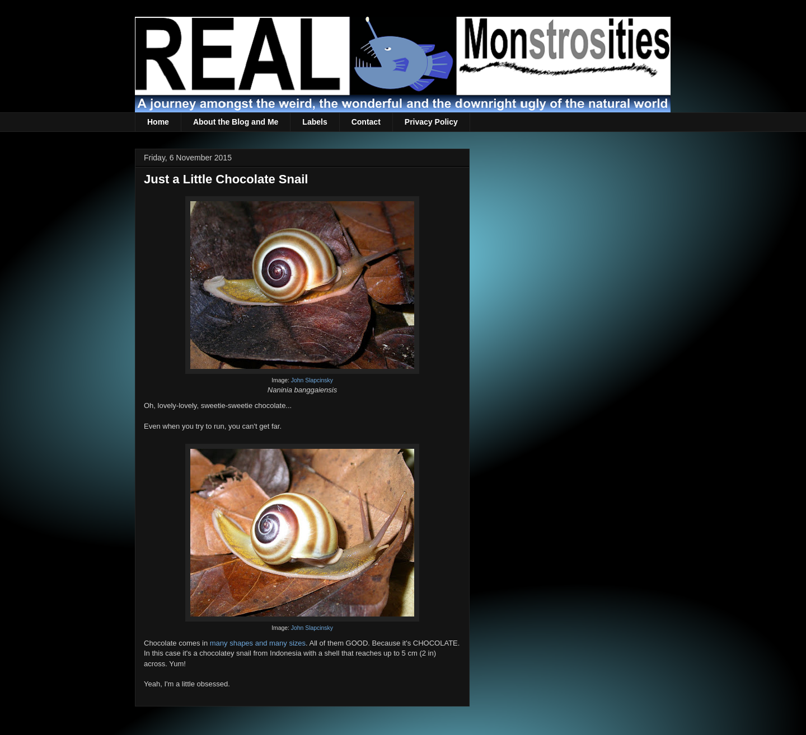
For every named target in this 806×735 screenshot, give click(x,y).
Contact (366, 121)
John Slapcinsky (312, 380)
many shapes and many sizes (258, 643)
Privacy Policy (431, 121)
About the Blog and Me (235, 121)
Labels (314, 121)
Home (158, 121)
